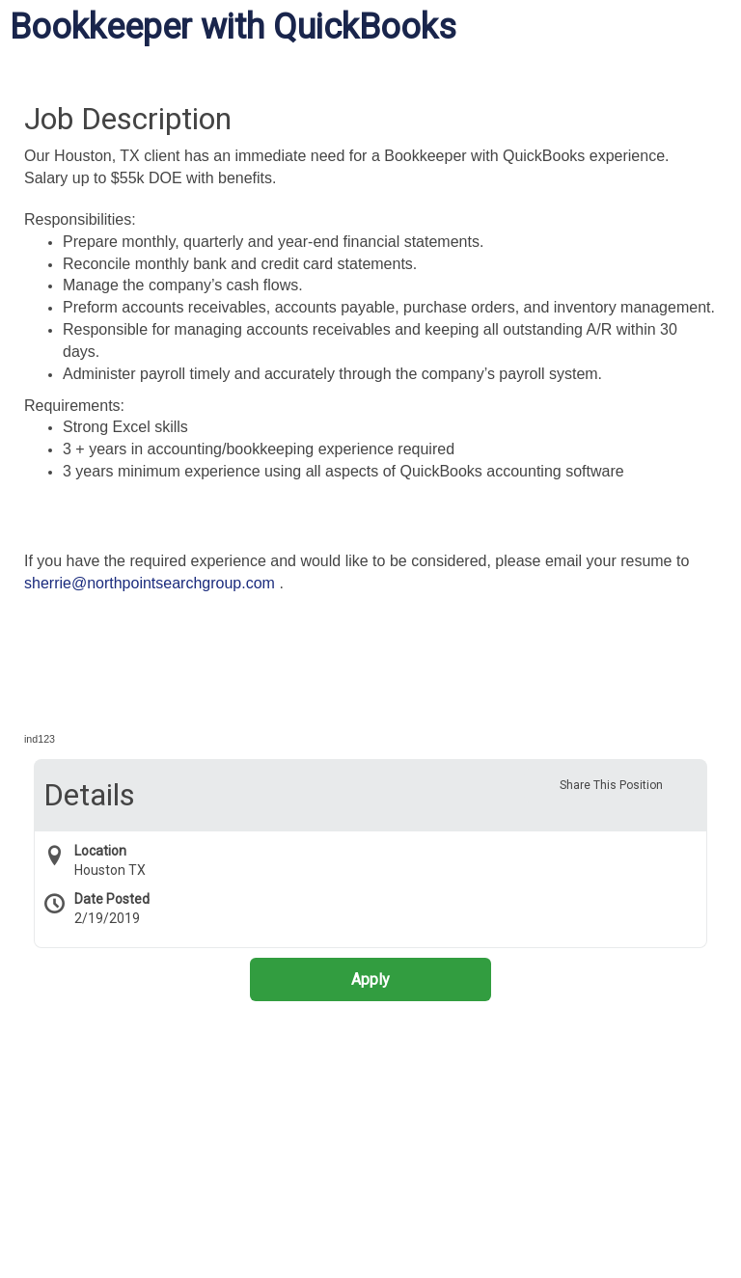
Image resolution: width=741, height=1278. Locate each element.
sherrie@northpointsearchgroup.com (149, 583)
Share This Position (611, 785)
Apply (370, 979)
